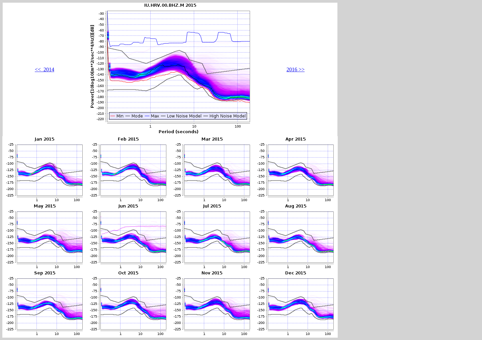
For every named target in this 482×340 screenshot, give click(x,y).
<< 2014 (44, 69)
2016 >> (296, 69)
